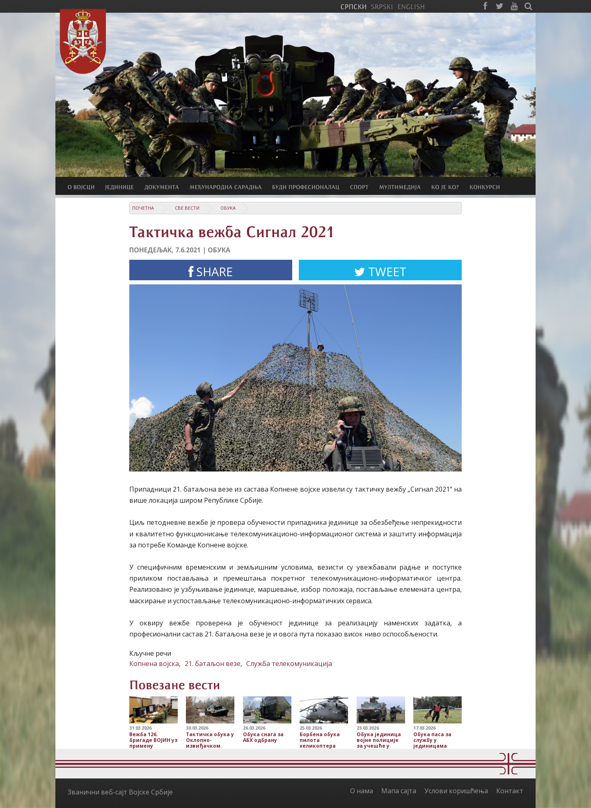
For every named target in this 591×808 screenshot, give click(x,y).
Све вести (187, 208)
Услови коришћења (456, 790)
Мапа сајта (398, 790)
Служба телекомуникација (289, 663)
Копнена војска (154, 663)
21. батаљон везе (213, 663)
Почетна (143, 208)
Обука (228, 208)
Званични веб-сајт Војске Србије (120, 792)
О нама (361, 790)
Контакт (509, 790)
